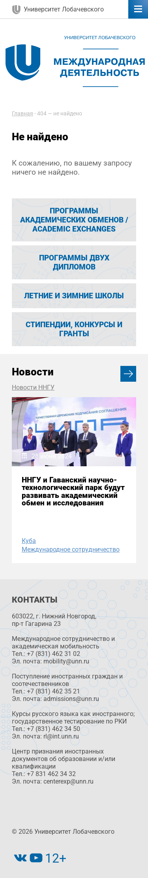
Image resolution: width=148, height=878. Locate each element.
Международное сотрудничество (71, 549)
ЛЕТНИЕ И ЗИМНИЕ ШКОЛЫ (74, 295)
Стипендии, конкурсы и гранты (74, 329)
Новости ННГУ (33, 387)
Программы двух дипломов (74, 262)
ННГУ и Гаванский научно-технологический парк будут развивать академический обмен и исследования (73, 491)
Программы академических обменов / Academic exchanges (74, 220)
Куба (29, 541)
